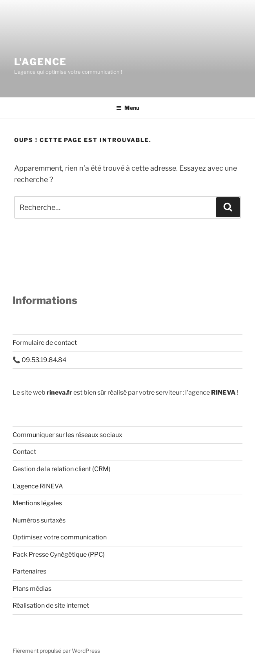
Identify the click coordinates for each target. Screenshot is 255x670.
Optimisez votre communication (60, 537)
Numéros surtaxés (39, 520)
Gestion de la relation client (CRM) (62, 469)
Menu (127, 107)
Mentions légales (37, 503)
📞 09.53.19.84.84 (39, 360)
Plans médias (32, 588)
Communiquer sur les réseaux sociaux (67, 435)
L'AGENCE (40, 61)
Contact (24, 451)
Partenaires (29, 571)
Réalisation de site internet (51, 605)
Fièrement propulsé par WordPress (56, 650)
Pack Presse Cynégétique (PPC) (59, 554)
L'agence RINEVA (38, 486)
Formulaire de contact (45, 342)
